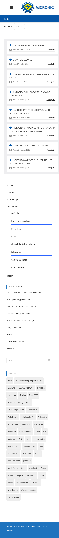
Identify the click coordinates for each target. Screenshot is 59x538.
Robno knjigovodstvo (20, 221)
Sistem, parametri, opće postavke (21, 306)
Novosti (9, 185)
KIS (20, 26)
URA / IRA (16, 229)
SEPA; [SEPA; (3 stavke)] (41, 475)
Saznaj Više (51, 49)
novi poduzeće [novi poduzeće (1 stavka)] (14, 446)
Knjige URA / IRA (14, 327)
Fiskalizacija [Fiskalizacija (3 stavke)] (13, 417)
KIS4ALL (10, 192)
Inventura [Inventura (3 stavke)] (12, 432)
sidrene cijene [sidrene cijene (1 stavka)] (22, 483)
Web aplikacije (17, 267)
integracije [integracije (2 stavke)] (38, 424)
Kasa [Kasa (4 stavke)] (37, 432)
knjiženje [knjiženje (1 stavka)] (11, 439)
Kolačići (10, 530)
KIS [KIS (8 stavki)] (44, 432)
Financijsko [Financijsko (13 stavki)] (32, 410)
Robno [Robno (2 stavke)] (43, 468)
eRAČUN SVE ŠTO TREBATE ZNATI (30, 146)
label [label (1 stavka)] (28, 439)
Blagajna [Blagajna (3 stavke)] (11, 388)
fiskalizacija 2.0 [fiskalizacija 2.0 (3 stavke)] (27, 417)
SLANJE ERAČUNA (22, 60)
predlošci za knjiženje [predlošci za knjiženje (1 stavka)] (17, 468)
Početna (8, 26)
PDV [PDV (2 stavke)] (41, 446)
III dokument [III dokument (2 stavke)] (13, 424)
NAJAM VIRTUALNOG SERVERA (29, 45)
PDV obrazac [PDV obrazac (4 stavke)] (13, 453)
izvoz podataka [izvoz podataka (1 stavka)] (25, 432)
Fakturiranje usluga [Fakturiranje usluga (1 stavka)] (16, 410)
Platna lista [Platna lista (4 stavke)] (27, 453)
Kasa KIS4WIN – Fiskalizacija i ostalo (23, 292)
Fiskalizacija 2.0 (13, 348)
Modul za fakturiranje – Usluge (20, 320)
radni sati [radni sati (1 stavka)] (33, 468)
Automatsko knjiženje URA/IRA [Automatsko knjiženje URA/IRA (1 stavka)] (29, 380)
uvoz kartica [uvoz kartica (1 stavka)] (13, 490)
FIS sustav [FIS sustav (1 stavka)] (42, 417)
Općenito (15, 213)
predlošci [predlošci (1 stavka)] (27, 461)
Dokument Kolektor (15, 341)
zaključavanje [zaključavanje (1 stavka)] (13, 497)
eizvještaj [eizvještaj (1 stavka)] (41, 388)
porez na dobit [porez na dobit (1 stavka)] (14, 461)
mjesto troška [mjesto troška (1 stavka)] (39, 439)
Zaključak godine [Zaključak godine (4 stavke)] (28, 490)
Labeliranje (16, 252)
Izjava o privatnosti (42, 526)
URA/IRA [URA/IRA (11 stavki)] (36, 483)
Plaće (13, 236)
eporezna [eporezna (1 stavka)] (12, 395)
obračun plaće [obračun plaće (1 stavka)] (30, 446)
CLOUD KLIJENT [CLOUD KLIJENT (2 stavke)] (26, 388)
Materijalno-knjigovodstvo (18, 299)
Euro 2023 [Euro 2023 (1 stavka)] (33, 395)
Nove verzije (12, 199)
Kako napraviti (13, 206)
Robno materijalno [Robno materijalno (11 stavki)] (15, 475)
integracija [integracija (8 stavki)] (26, 424)
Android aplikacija (19, 260)
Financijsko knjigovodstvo (23, 244)
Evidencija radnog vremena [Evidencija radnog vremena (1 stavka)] (19, 402)
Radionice (11, 276)
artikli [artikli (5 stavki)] (10, 380)
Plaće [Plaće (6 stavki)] (37, 453)
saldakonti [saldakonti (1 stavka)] (31, 475)
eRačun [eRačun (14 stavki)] (22, 395)
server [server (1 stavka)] (10, 483)
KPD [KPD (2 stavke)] (21, 439)
